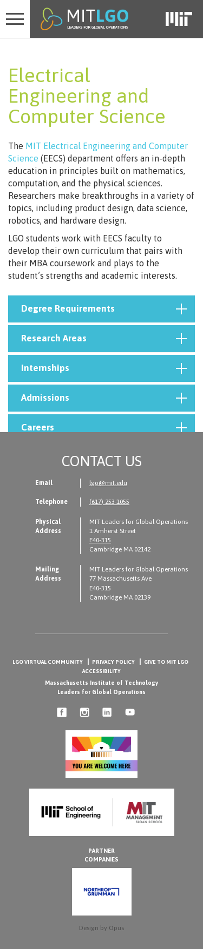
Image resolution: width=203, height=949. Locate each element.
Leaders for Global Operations (101, 692)
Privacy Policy (113, 662)
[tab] (101, 308)
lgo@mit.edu (108, 483)
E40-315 (100, 540)
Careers (104, 427)
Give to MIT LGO (166, 662)
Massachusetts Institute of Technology (101, 682)
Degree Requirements (104, 309)
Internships (104, 368)
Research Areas (104, 338)
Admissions (104, 398)
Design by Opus (101, 928)
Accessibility (101, 671)
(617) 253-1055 (109, 502)
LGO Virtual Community (47, 662)
